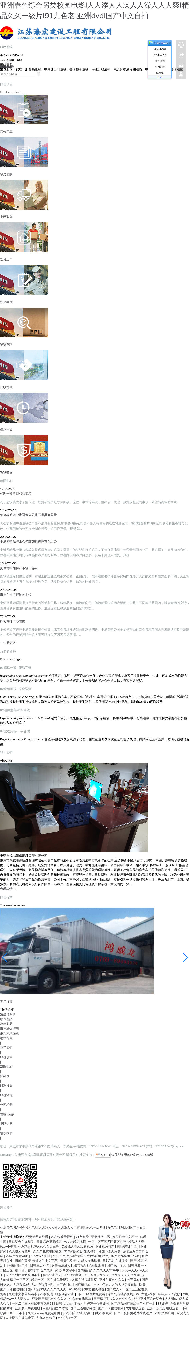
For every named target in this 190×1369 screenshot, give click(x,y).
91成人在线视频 (89, 1260)
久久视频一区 (68, 1317)
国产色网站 (64, 1284)
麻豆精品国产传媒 (56, 1308)
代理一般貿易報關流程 (16, 493)
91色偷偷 (83, 1237)
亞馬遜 (159, 72)
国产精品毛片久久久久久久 (113, 1298)
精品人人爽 (136, 1241)
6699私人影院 (41, 1256)
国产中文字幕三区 (76, 1275)
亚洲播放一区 (101, 1237)
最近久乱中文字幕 (45, 1260)
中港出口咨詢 (160, 54)
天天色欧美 (68, 1260)
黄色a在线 (148, 1294)
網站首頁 (6, 1038)
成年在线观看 (135, 1308)
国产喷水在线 (116, 1265)
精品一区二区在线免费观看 (50, 1279)
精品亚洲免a (52, 1275)
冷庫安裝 (6, 1024)
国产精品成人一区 (88, 1284)
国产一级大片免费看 (91, 1294)
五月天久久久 (100, 1275)
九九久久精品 (46, 1317)
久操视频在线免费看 (20, 1317)
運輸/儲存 (7, 1114)
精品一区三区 (20, 1279)
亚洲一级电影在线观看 (163, 1308)
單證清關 (6, 174)
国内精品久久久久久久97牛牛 (99, 1270)
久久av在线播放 (80, 1298)
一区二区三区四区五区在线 (107, 1241)
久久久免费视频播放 (47, 1251)
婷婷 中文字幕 (65, 1270)
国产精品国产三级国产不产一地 (133, 1303)
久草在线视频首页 (85, 1279)
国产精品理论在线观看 (89, 1265)
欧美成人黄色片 (20, 1251)
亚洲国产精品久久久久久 (49, 1298)
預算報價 (6, 302)
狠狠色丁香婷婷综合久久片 (34, 1270)
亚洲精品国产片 (17, 1265)
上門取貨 (6, 216)
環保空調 (6, 1019)
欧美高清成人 (61, 1265)
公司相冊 (6, 1104)
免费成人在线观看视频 (77, 1246)
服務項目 (6, 1057)
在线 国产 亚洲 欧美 (77, 1313)
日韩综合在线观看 (22, 1241)
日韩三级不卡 (40, 1265)
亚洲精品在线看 (37, 1237)
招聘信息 (6, 1123)
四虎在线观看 (103, 1313)
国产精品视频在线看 (125, 1256)
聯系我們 (6, 1133)
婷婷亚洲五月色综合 (148, 1298)
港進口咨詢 (160, 48)
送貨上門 (6, 259)
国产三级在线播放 (83, 1308)
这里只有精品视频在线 (124, 1294)
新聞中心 (6, 1066)
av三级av (133, 1279)
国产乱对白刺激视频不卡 (23, 1275)
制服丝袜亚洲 (65, 1294)
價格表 (4, 1076)
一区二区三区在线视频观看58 (33, 1303)
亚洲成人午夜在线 (28, 1308)
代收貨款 (6, 387)
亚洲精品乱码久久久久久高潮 (39, 1246)
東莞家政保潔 (9, 1033)
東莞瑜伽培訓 (9, 1028)
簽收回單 (6, 131)
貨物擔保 (6, 472)
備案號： (109, 1154)
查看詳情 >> (8, 889)
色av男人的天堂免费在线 (120, 1284)
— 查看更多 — (9, 643)
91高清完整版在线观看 (80, 1251)
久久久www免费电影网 (44, 1313)
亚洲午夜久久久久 (112, 1279)
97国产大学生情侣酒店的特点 (88, 1256)
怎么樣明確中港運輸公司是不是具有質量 (28, 515)
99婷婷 (163, 1303)
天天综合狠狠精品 (49, 1241)
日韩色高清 (23, 1260)
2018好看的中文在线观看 (86, 1289)
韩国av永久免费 (109, 1251)
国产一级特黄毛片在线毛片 (133, 1313)
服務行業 (6, 1085)
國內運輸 (160, 66)
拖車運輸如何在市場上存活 (19, 568)
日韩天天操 (64, 1303)
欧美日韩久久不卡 (125, 1237)
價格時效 (6, 429)
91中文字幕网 (164, 1313)
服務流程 (6, 1095)
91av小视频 (8, 1246)
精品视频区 (124, 1246)
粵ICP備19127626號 (138, 1154)
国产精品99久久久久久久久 (47, 1289)
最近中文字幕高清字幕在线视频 (31, 1294)
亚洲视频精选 (105, 1246)
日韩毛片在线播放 (115, 1260)
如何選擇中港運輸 (12, 621)
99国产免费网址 (17, 1256)
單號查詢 (6, 344)
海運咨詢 (160, 60)
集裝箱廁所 (8, 1014)
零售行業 (6, 1001)
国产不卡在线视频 (111, 1308)
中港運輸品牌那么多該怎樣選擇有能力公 (28, 541)
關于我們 (6, 1047)
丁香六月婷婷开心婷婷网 (92, 1303)
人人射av (171, 1298)
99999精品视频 (75, 1241)
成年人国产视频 (169, 1294)
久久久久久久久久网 (126, 1275)
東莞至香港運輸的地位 (16, 594)
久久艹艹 (59, 1256)
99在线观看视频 (62, 1237)
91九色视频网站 (43, 1284)
